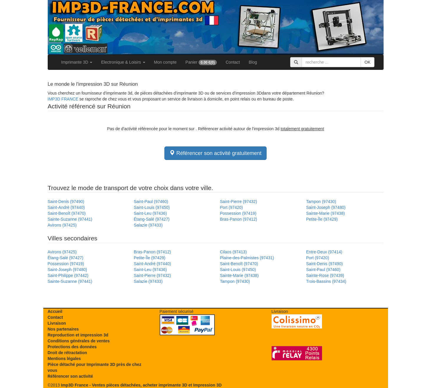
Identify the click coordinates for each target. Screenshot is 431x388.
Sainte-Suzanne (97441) (70, 219)
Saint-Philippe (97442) (68, 275)
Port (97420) (231, 207)
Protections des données (72, 346)
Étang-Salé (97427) (151, 219)
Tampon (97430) (321, 201)
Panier (201, 62)
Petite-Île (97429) (322, 219)
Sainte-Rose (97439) (325, 275)
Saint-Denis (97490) (66, 201)
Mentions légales (64, 358)
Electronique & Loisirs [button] (123, 62)
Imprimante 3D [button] (77, 62)
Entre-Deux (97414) (324, 252)
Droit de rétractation (67, 352)
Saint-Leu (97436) (150, 213)
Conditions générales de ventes (79, 341)
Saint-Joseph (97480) (326, 207)
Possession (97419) (238, 213)
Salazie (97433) (148, 225)
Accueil (55, 311)
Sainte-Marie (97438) (325, 213)
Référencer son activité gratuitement (215, 153)
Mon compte (165, 62)
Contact (233, 62)
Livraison (57, 323)
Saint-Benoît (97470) (67, 213)
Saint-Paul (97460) (151, 201)
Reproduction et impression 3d (78, 335)
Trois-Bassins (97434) (326, 281)
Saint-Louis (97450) (152, 207)
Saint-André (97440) (66, 207)
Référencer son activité (70, 376)
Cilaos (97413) (233, 252)
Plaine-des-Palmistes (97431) (247, 257)
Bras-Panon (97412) (238, 219)
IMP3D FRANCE (63, 99)
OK (367, 62)
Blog (253, 62)
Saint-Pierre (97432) (238, 201)
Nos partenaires (63, 329)
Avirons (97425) (62, 225)
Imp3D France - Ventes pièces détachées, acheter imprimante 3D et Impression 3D (141, 385)
